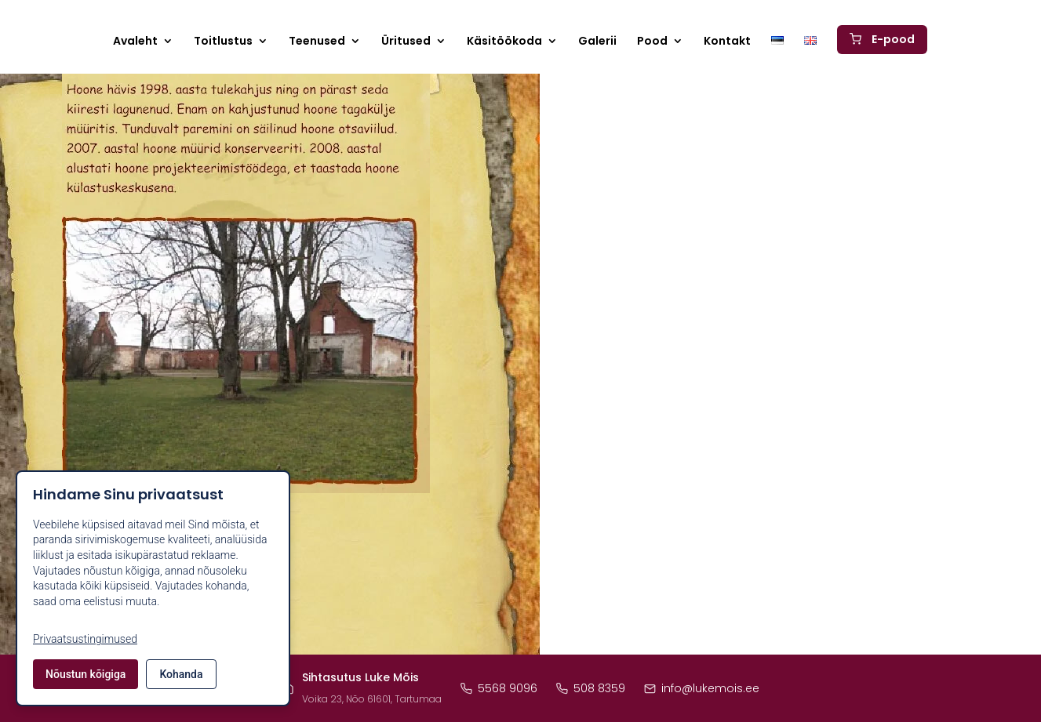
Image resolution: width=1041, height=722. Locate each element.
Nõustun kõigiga (85, 674)
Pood (652, 44)
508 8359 (590, 688)
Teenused (317, 44)
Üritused (406, 44)
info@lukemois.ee (701, 688)
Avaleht (135, 44)
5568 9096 (498, 688)
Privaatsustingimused (85, 639)
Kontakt (727, 44)
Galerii (597, 44)
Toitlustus (223, 44)
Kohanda (180, 674)
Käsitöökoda (504, 44)
